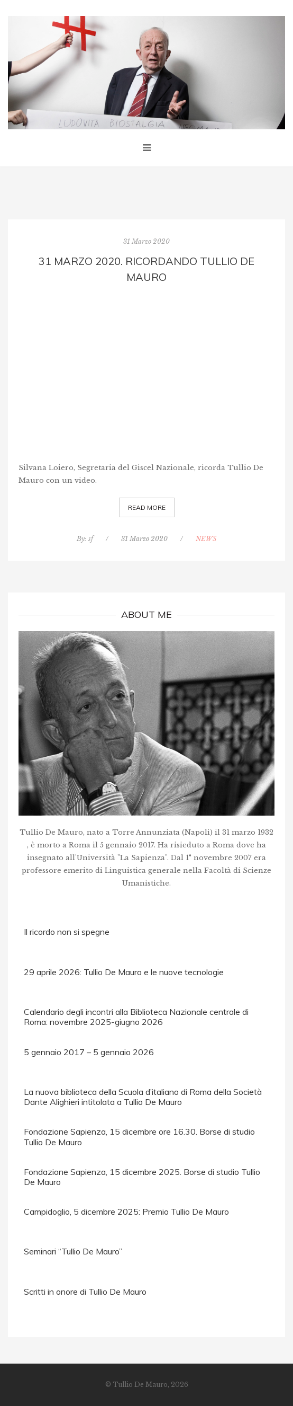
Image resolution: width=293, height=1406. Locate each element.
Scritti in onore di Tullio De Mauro (85, 1291)
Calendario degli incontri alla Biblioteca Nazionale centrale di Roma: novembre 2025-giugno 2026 (136, 1016)
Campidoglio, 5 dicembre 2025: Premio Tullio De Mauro (126, 1211)
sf (90, 539)
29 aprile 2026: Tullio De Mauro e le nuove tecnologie (124, 972)
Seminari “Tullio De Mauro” (73, 1251)
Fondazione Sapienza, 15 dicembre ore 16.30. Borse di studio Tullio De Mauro (139, 1136)
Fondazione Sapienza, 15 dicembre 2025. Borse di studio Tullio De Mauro (142, 1176)
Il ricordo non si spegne (66, 931)
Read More (147, 507)
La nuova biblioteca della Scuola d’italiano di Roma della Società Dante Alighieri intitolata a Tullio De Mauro (143, 1096)
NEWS (206, 539)
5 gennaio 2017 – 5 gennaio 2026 (89, 1052)
